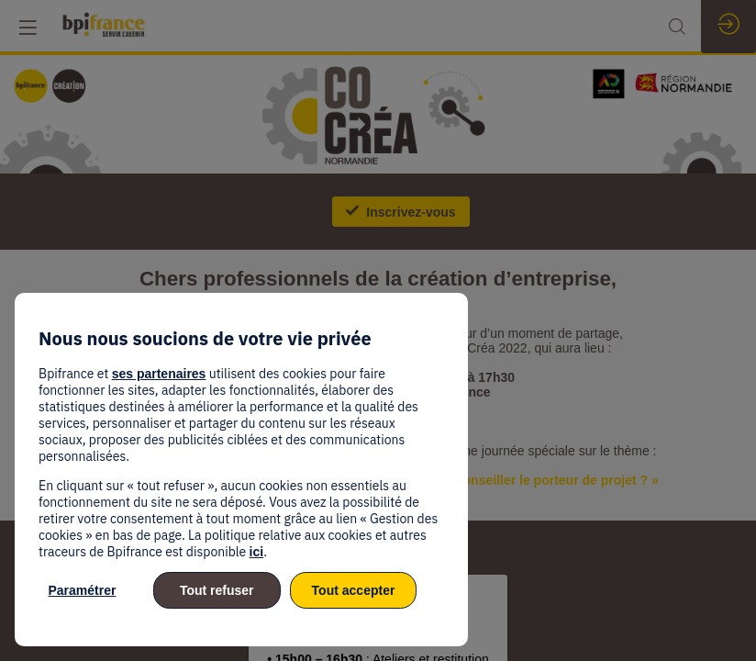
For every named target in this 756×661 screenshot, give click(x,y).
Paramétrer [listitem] (82, 590)
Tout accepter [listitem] (353, 590)
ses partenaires (159, 373)
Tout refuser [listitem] (217, 590)
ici (257, 551)
